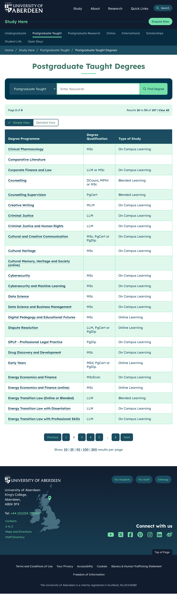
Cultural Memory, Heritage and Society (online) (39, 264)
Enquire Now (160, 21)
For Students (118, 481)
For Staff (142, 481)
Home (9, 50)
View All (163, 110)
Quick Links (141, 8)
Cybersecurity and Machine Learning (36, 287)
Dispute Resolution (23, 328)
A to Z (9, 527)
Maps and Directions (18, 533)
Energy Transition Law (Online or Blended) (41, 399)
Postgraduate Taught (55, 50)
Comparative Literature (27, 160)
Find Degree (154, 89)
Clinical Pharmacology (25, 150)
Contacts (11, 522)
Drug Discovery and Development (34, 353)
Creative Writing (21, 206)
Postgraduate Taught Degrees (96, 50)
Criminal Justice (20, 216)
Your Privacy (65, 567)
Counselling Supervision (27, 196)
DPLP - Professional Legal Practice (35, 343)
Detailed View (50, 123)
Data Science (18, 297)
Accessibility (85, 567)
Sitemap (162, 481)
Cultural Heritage (22, 252)
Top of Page (162, 553)
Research (117, 8)
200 (94, 451)
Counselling (17, 181)
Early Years (17, 364)
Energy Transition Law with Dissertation (39, 409)
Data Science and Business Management (40, 308)
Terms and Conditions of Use (34, 567)
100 (86, 451)
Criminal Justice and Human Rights (35, 227)
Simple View (22, 123)
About (97, 8)
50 (78, 451)
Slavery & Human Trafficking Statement (136, 567)
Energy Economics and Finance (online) (38, 388)
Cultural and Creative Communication (38, 237)
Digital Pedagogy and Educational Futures (41, 318)
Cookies (102, 567)
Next (126, 438)
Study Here (17, 22)
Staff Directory (15, 538)
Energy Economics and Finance (32, 378)
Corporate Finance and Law (30, 171)
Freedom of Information (89, 575)
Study (79, 8)
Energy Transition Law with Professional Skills (44, 420)
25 (72, 451)
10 (66, 451)
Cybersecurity (19, 276)
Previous (56, 438)
